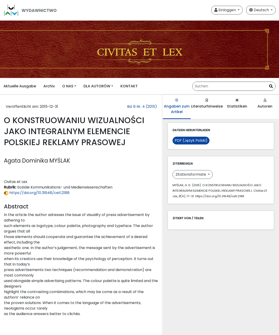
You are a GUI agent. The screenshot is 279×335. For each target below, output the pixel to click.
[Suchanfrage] (234, 86)
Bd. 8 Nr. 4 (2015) (142, 106)
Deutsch (259, 10)
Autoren (264, 104)
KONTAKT (129, 86)
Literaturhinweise (207, 104)
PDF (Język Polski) (191, 140)
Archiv (49, 86)
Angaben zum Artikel (177, 106)
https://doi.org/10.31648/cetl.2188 (37, 192)
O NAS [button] (67, 86)
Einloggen (225, 10)
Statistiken (237, 104)
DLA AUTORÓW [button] (97, 86)
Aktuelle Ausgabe (19, 86)
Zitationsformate (191, 174)
